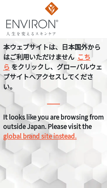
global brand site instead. (40, 135)
